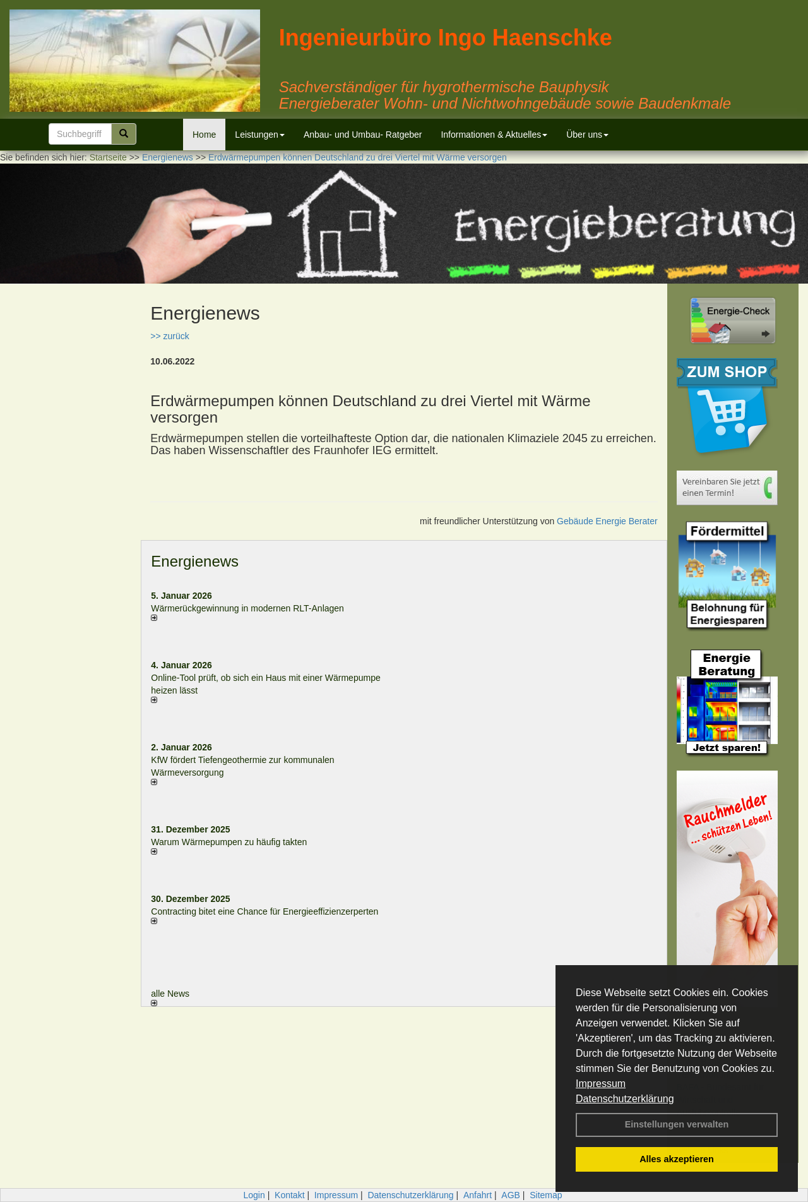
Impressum (601, 1083)
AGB (510, 1195)
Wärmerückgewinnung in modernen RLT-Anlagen (247, 608)
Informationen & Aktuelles (494, 134)
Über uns (587, 134)
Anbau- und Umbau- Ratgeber (363, 134)
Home (204, 134)
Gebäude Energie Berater (607, 521)
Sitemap (546, 1195)
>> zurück (169, 336)
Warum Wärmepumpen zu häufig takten (229, 842)
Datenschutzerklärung (625, 1098)
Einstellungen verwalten (677, 1124)
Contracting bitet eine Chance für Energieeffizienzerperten (264, 911)
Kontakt (289, 1195)
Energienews (195, 561)
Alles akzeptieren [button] (676, 1159)
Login (253, 1195)
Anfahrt (477, 1195)
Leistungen (260, 134)
